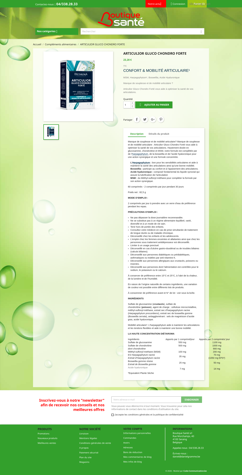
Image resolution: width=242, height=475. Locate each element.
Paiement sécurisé (88, 452)
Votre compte (132, 429)
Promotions (43, 433)
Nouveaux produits (47, 438)
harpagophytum (140, 154)
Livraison (84, 433)
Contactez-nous (44, 4)
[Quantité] (127, 104)
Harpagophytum (141, 162)
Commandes (129, 437)
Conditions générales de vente (95, 442)
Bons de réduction (132, 452)
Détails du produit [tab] (159, 133)
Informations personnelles (137, 433)
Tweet (145, 119)
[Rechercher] (142, 31)
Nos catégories (48, 31)
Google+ (153, 119)
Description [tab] (137, 133)
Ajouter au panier (153, 105)
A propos (84, 447)
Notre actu (156, 4)
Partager (137, 119)
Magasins (84, 461)
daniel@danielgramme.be (186, 456)
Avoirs (126, 442)
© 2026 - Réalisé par (186, 471)
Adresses (128, 447)
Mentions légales (88, 438)
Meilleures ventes (47, 442)
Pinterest (161, 119)
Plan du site (85, 457)
